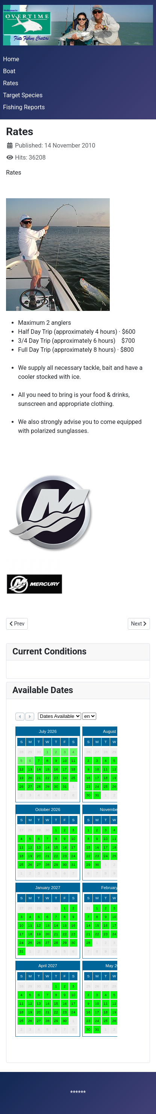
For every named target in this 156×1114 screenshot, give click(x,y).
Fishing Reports (24, 107)
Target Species (22, 95)
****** (78, 1092)
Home (11, 59)
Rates (10, 83)
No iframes (64, 879)
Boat (9, 71)
